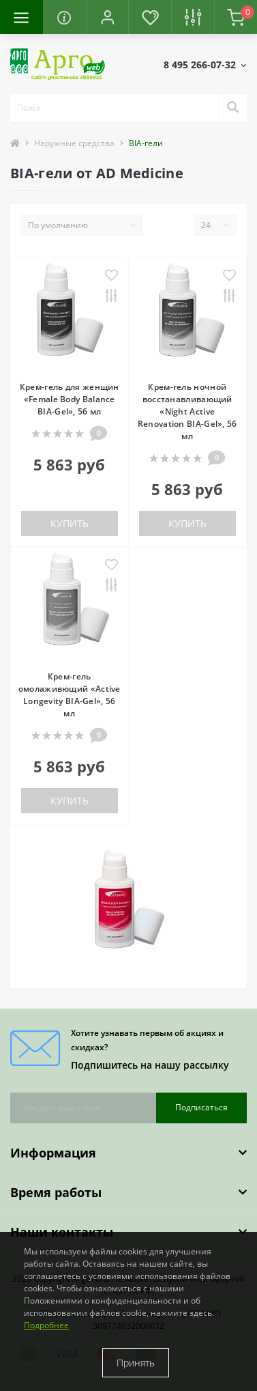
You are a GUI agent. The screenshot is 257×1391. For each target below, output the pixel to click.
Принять (136, 1362)
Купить (69, 523)
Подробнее (46, 1325)
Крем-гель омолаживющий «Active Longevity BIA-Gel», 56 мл (69, 695)
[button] (107, 17)
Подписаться (201, 1107)
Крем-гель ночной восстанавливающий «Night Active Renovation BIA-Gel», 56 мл (187, 411)
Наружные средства (74, 143)
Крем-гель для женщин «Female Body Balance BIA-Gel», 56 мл (69, 399)
